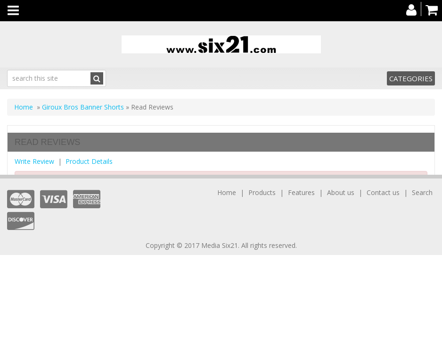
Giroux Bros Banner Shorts (83, 106)
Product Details (89, 161)
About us (340, 192)
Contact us (383, 192)
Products (262, 192)
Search (422, 192)
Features (301, 192)
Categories (411, 78)
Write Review (34, 161)
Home (23, 106)
